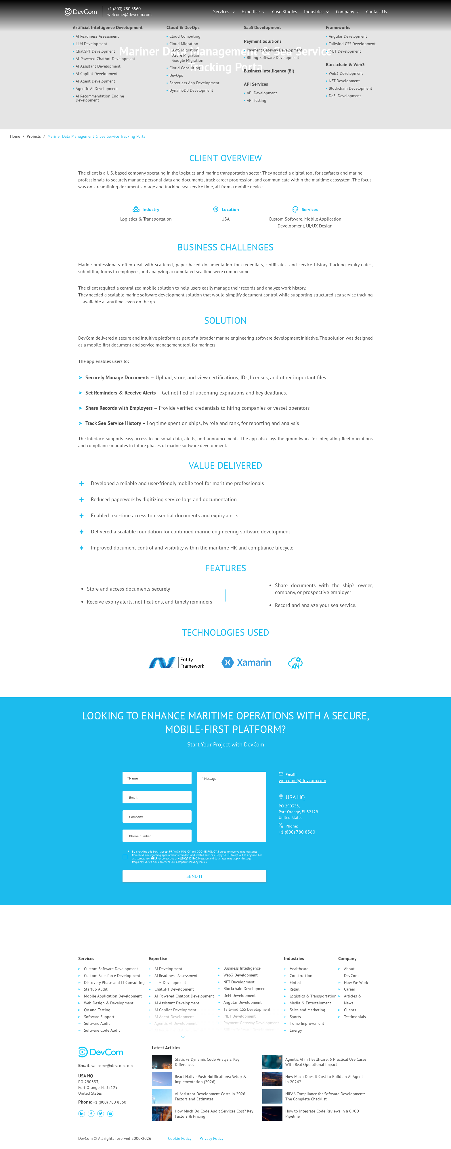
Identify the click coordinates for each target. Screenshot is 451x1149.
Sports (295, 1016)
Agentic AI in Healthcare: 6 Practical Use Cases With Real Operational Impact (325, 1062)
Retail (294, 989)
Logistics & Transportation (313, 996)
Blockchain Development (245, 988)
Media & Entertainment (310, 1003)
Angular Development (242, 1002)
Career (349, 989)
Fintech (296, 982)
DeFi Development (239, 995)
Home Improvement (307, 1023)
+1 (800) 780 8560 (124, 9)
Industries (314, 11)
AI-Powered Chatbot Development (184, 996)
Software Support (99, 1016)
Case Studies (284, 11)
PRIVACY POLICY (180, 851)
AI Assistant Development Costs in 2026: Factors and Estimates (210, 1096)
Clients (350, 1009)
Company (345, 11)
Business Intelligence (242, 968)
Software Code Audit (102, 1030)
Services (221, 11)
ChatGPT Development (174, 989)
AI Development (168, 968)
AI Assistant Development (176, 1003)
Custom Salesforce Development (112, 975)
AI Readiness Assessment (176, 975)
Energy (296, 1030)
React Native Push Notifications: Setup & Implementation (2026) (210, 1079)
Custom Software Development (111, 968)
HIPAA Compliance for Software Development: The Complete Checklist (325, 1096)
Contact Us (376, 11)
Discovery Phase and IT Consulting (114, 982)
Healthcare (299, 968)
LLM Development (170, 982)
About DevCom (351, 972)
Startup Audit (96, 989)
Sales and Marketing (307, 1009)
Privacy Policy (198, 862)
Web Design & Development (108, 1003)
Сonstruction (301, 975)
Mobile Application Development (113, 996)
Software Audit (97, 1023)
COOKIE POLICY (207, 851)
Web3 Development (240, 975)
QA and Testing (97, 1009)
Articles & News (352, 999)
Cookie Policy (180, 1138)
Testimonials (355, 1016)
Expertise (251, 11)
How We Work (356, 982)
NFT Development (239, 982)
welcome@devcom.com (129, 14)
